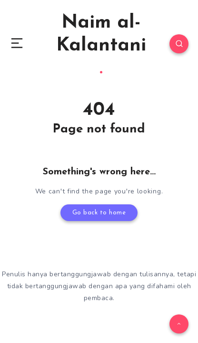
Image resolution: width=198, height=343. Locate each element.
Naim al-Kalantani (101, 43)
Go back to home (99, 213)
